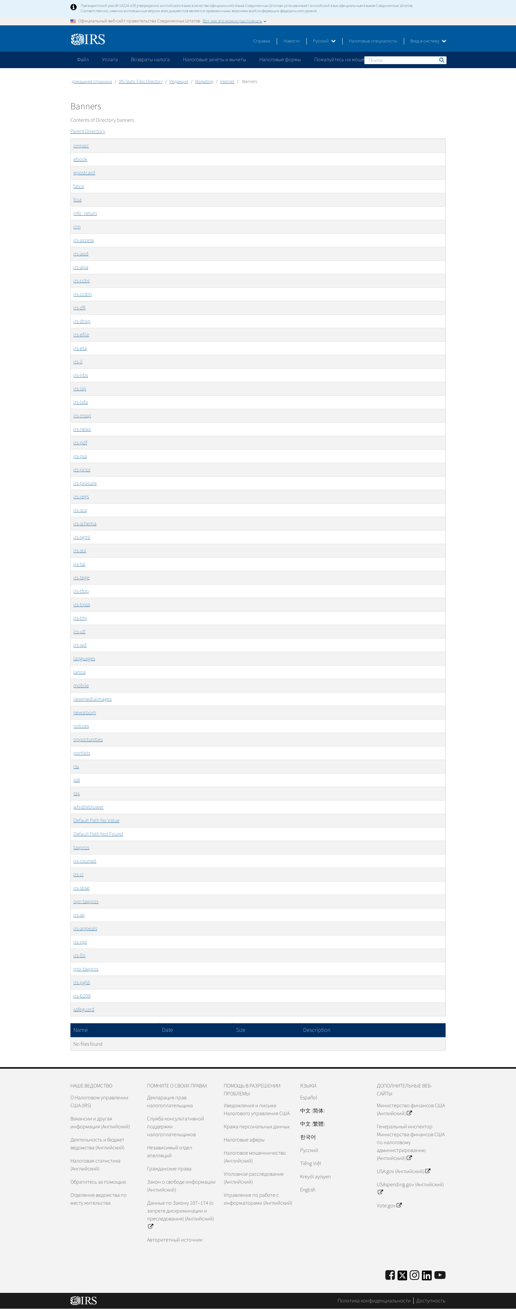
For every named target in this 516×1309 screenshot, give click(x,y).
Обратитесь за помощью (98, 1182)
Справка (261, 41)
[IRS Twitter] (402, 1278)
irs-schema (84, 523)
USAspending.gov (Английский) (410, 1188)
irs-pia (80, 456)
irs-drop (81, 321)
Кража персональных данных (257, 1126)
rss (76, 766)
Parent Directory (87, 131)
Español (308, 1097)
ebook (80, 159)
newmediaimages (92, 699)
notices (81, 726)
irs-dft (79, 307)
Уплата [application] (110, 59)
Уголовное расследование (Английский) (254, 1178)
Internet (227, 81)
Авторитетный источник (174, 1240)
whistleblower (88, 807)
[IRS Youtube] (440, 1276)
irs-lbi (79, 955)
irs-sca (80, 510)
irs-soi (79, 550)
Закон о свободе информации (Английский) (181, 1185)
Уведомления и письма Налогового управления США (257, 1109)
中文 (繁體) (312, 1124)
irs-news (82, 429)
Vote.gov (389, 1205)
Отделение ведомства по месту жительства (98, 1199)
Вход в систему (428, 41)
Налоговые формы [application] (280, 59)
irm (77, 226)
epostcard (84, 172)
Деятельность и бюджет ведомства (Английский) (97, 1143)
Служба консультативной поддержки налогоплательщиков (175, 1126)
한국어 (308, 1137)
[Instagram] (414, 1276)
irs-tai (79, 564)
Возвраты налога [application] (150, 59)
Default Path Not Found (98, 834)
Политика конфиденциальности (374, 1300)
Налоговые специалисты (373, 41)
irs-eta (80, 348)
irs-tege (81, 577)
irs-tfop (81, 591)
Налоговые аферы (244, 1139)
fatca (78, 186)
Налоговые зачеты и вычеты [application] (214, 59)
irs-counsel (84, 861)
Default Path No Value (96, 820)
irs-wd (80, 645)
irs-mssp (82, 415)
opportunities (88, 739)
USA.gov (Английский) (403, 1171)
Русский (324, 41)
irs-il (78, 361)
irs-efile (81, 334)
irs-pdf (80, 442)
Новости (291, 41)
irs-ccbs (81, 280)
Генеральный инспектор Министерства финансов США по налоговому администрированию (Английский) (411, 1142)
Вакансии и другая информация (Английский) (100, 1122)
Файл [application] (83, 59)
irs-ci (78, 874)
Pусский (309, 1150)
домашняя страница (92, 81)
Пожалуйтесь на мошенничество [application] (351, 59)
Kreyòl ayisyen (315, 1176)
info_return (85, 213)
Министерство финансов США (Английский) (411, 1109)
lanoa (79, 672)
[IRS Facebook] (390, 1276)
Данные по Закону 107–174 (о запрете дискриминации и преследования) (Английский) (180, 1214)
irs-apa (80, 267)
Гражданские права (169, 1168)
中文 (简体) (312, 1110)
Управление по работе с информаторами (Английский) (258, 1199)
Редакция (178, 81)
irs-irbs (80, 375)
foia (77, 199)
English (307, 1189)
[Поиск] (405, 60)
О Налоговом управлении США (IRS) (99, 1101)
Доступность (431, 1300)
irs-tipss (81, 604)
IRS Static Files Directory (141, 81)
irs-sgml (81, 537)
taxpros (81, 847)
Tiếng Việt (310, 1163)
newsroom (84, 712)
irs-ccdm (82, 294)
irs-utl (79, 631)
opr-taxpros (85, 901)
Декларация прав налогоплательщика (170, 1101)
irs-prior (81, 469)
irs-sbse (81, 888)
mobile (81, 685)
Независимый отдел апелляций (169, 1151)
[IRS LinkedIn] (427, 1278)
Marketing (204, 81)
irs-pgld (81, 982)
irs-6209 (81, 996)
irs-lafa (80, 402)
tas (76, 793)
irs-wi (79, 915)
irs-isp (79, 388)
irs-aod (81, 253)
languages (84, 658)
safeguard (83, 1009)
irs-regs (81, 496)
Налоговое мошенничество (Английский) (255, 1157)
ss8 (76, 780)
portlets (81, 753)
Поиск (441, 60)
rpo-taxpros (85, 969)
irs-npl (80, 942)
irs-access (83, 240)
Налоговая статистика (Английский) (95, 1164)
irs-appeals (85, 928)
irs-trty (80, 618)
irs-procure (85, 483)
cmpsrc (81, 145)
